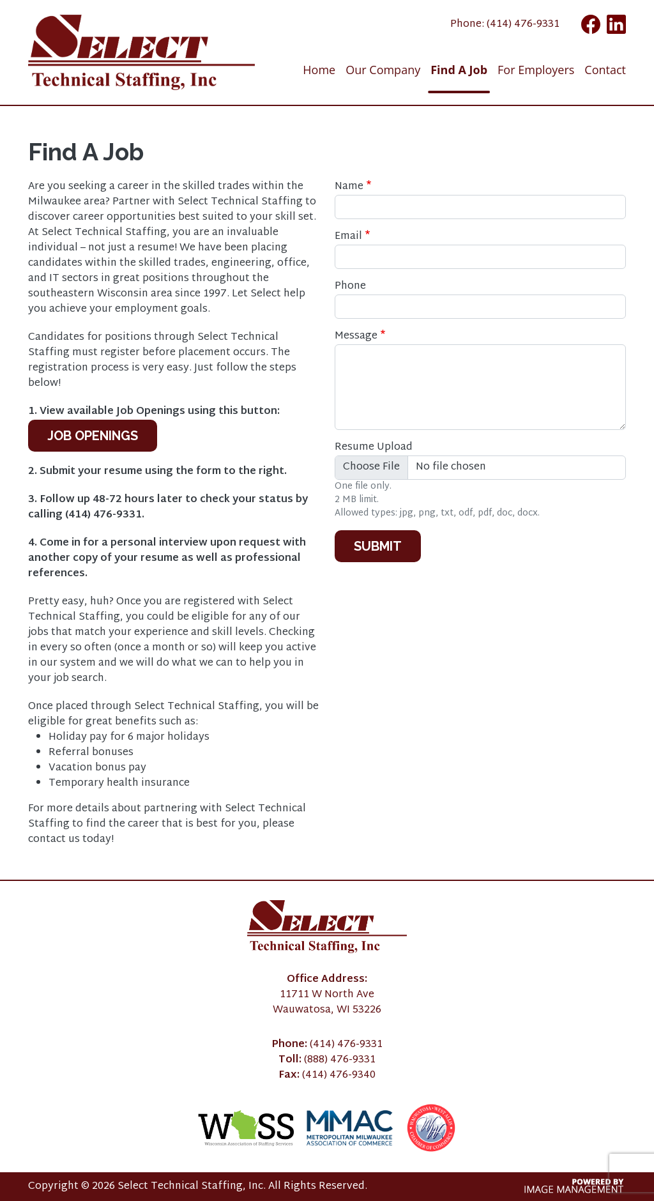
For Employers (536, 69)
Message (356, 336)
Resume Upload (374, 447)
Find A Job (458, 69)
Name (349, 187)
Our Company (383, 69)
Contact (605, 69)
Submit (378, 546)
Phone (350, 287)
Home (319, 69)
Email (348, 237)
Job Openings (92, 435)
